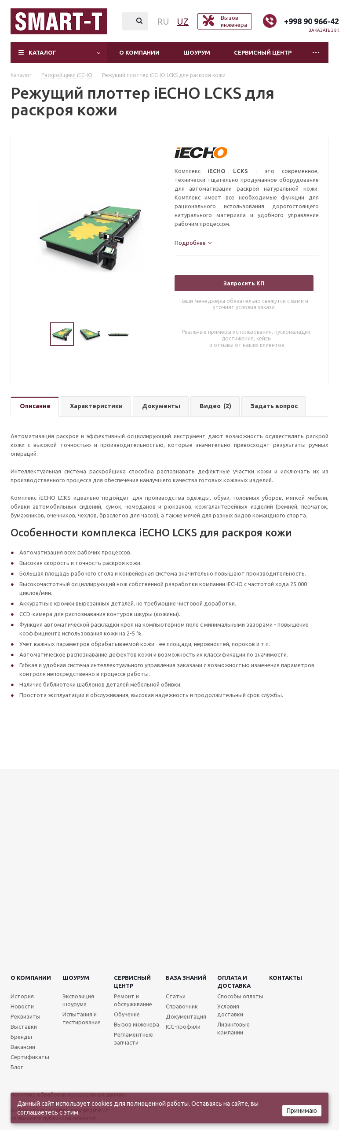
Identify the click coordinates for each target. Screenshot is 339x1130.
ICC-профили (183, 1026)
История (22, 996)
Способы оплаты (240, 996)
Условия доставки (230, 1010)
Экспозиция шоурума (78, 1000)
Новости (22, 1006)
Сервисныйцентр (132, 982)
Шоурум (196, 52)
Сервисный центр (263, 52)
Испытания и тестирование (81, 1018)
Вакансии (23, 1047)
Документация (186, 1016)
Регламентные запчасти (133, 1038)
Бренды (21, 1037)
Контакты (285, 978)
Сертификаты (30, 1057)
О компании (139, 52)
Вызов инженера (136, 1024)
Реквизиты (25, 1016)
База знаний (186, 978)
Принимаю (302, 1110)
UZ (183, 21)
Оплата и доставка (234, 982)
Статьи (176, 996)
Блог (17, 1067)
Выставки (24, 1026)
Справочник (182, 1006)
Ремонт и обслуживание (133, 1000)
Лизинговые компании (233, 1028)
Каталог (42, 52)
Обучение (127, 1014)
